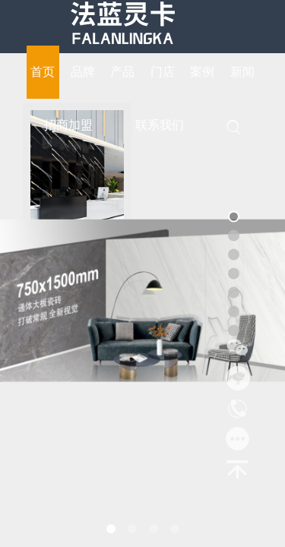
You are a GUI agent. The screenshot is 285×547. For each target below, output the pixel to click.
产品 (122, 71)
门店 (162, 71)
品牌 (83, 71)
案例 (202, 71)
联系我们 (159, 125)
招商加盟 (68, 125)
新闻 (242, 71)
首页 (42, 71)
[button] (111, 528)
